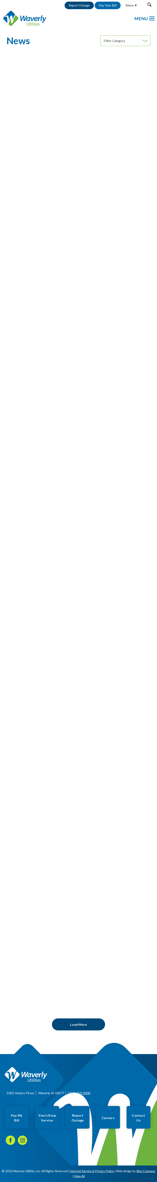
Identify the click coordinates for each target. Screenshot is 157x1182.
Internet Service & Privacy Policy (92, 1171)
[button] (149, 4)
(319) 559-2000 (79, 1093)
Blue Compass (145, 1171)
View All (79, 1176)
